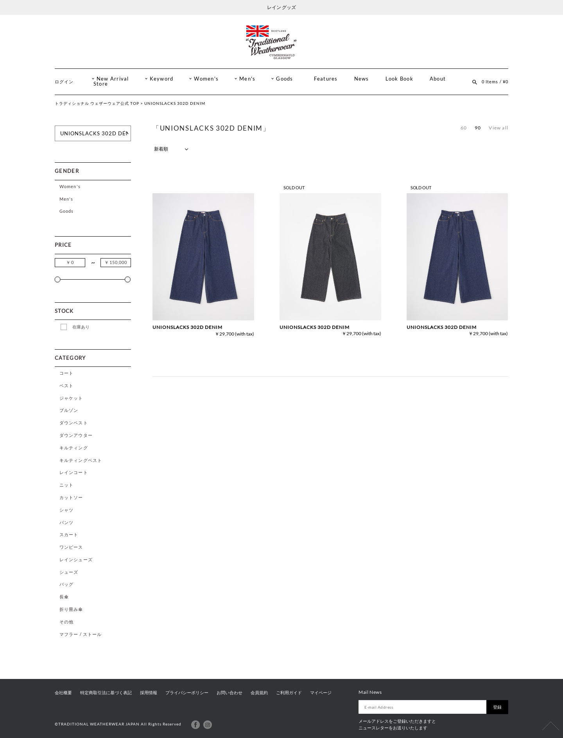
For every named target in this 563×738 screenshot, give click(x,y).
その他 (66, 621)
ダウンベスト (73, 422)
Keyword (162, 79)
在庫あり (81, 326)
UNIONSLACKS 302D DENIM (187, 327)
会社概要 (63, 692)
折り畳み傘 (71, 609)
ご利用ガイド (289, 692)
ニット (66, 484)
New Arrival (113, 79)
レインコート (73, 472)
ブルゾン (68, 410)
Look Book (399, 79)
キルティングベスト (80, 460)
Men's (247, 79)
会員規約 (259, 692)
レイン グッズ (281, 7)
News (361, 79)
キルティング (73, 447)
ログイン (64, 81)
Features (326, 79)
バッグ (66, 584)
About (438, 79)
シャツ (66, 509)
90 (478, 128)
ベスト (66, 385)
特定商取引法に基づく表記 (106, 692)
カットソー (71, 497)
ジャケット (71, 397)
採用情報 (148, 692)
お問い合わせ (229, 692)
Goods (284, 79)
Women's (206, 79)
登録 (497, 706)
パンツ (66, 522)
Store (100, 84)
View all (498, 128)
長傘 (64, 596)
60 (464, 128)
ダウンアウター (76, 435)
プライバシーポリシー (186, 692)
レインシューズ (76, 559)
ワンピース (71, 546)
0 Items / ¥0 (495, 81)
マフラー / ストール (80, 634)
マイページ (321, 692)
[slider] (58, 279)
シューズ (68, 572)
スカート (68, 534)
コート (66, 372)
